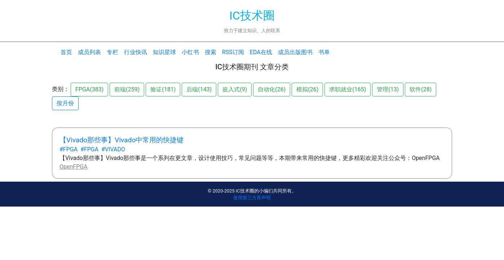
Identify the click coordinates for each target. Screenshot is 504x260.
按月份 (65, 103)
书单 (324, 52)
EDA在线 (261, 52)
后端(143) (199, 89)
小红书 (190, 52)
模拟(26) (307, 89)
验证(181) (163, 89)
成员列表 (89, 52)
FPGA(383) (89, 89)
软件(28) (421, 89)
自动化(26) (272, 89)
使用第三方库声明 (252, 197)
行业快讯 (135, 52)
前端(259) (127, 89)
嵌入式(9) (234, 89)
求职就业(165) (347, 89)
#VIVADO (113, 149)
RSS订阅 (233, 52)
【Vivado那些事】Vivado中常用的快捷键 (121, 140)
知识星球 (164, 52)
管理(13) (388, 89)
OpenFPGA (73, 166)
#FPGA (68, 149)
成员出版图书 (295, 52)
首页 (66, 52)
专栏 (112, 52)
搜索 (210, 52)
